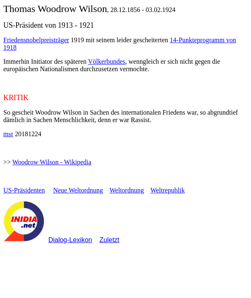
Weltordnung (127, 190)
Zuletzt (110, 239)
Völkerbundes (106, 61)
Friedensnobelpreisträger (36, 39)
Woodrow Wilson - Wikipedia (51, 162)
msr (8, 133)
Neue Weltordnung (78, 190)
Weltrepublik (168, 190)
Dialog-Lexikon (70, 239)
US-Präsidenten (24, 190)
